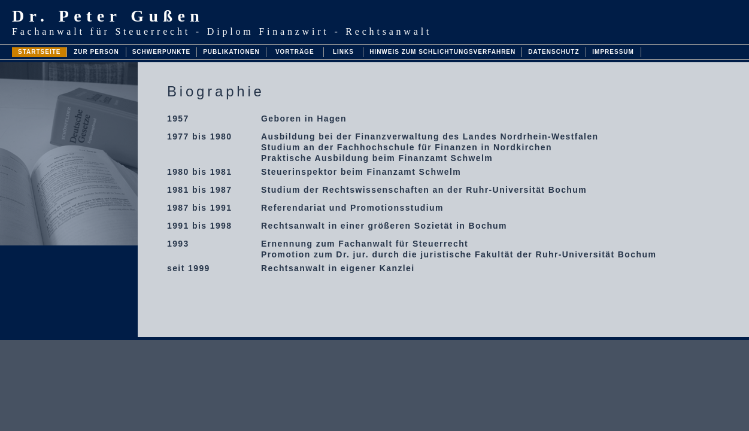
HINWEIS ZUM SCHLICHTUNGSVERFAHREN (442, 51)
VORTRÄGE (294, 51)
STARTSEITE (39, 51)
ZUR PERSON (96, 51)
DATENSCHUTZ (553, 51)
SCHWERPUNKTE (161, 51)
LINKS (343, 51)
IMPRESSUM (613, 51)
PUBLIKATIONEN (231, 51)
